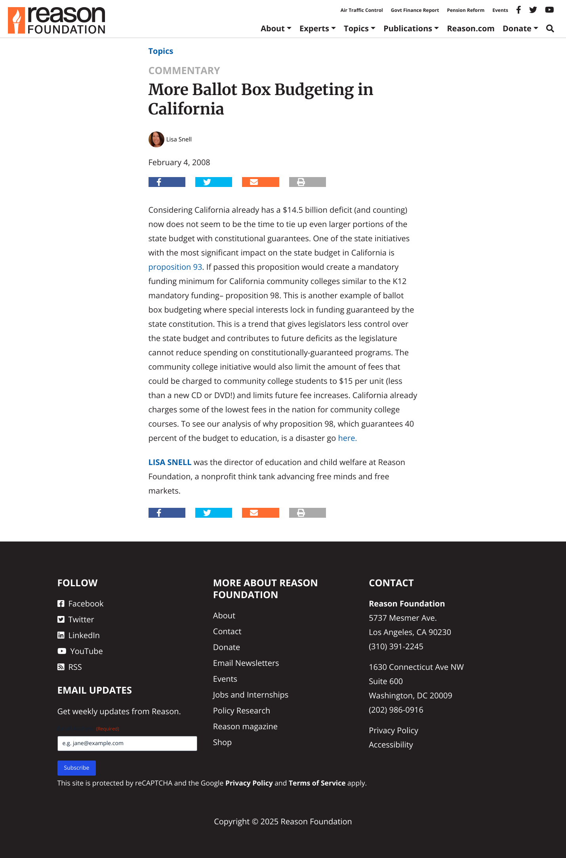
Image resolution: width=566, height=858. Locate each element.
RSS (69, 667)
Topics (356, 28)
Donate (517, 28)
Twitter (75, 619)
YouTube (80, 651)
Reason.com (471, 28)
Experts (314, 28)
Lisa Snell (170, 462)
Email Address (88, 728)
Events (500, 10)
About (273, 28)
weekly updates (101, 711)
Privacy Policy (393, 730)
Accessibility (391, 744)
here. (347, 438)
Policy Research (241, 710)
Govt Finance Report (415, 10)
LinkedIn (78, 635)
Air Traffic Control (362, 10)
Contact (227, 631)
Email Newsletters (246, 663)
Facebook (80, 603)
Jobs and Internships (250, 694)
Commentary (184, 70)
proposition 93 (175, 266)
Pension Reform (465, 10)
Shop (222, 742)
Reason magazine (245, 726)
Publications (407, 28)
